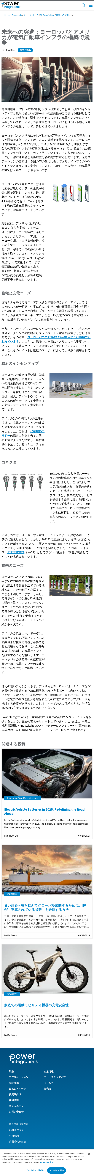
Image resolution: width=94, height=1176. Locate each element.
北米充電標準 (15, 552)
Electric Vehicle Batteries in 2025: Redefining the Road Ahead (44, 811)
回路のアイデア (17, 1088)
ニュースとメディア (55, 1077)
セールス (49, 1083)
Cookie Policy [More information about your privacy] (46, 1162)
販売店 (47, 1088)
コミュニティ (16, 1106)
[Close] (89, 1154)
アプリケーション (18, 1077)
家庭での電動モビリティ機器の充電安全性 (36, 1005)
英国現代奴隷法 (17, 1141)
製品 (11, 1071)
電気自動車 (25, 50)
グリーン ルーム (31, 15)
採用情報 (14, 1100)
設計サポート (16, 1083)
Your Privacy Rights (35, 1170)
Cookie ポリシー (17, 1130)
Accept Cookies (57, 1170)
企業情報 (49, 1071)
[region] (47, 1162)
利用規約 (14, 1135)
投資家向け (15, 1094)
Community (17, 15)
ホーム (7, 15)
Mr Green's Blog (47, 15)
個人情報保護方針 (18, 1124)
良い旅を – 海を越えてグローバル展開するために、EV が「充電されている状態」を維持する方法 (45, 907)
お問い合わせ (16, 1111)
